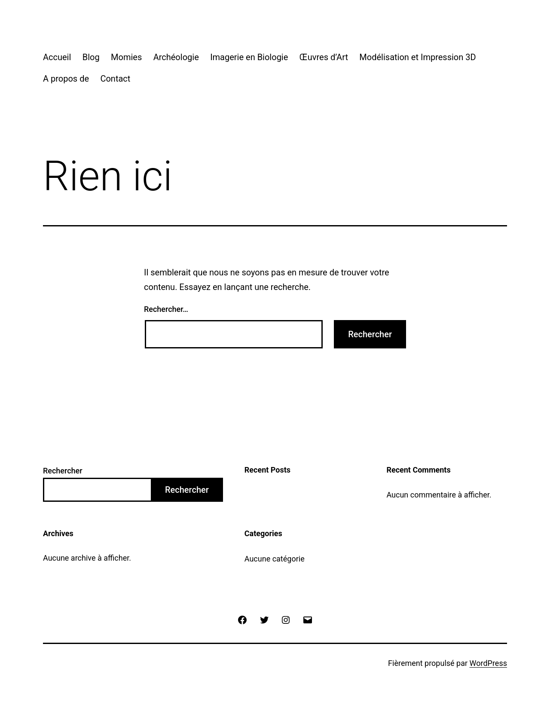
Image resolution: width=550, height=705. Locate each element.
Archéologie (176, 57)
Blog (91, 57)
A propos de (66, 78)
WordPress (488, 663)
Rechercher (62, 470)
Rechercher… (166, 309)
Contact (115, 78)
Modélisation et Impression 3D (417, 57)
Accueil (57, 57)
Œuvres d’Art (323, 57)
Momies (126, 57)
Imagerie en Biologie (249, 57)
